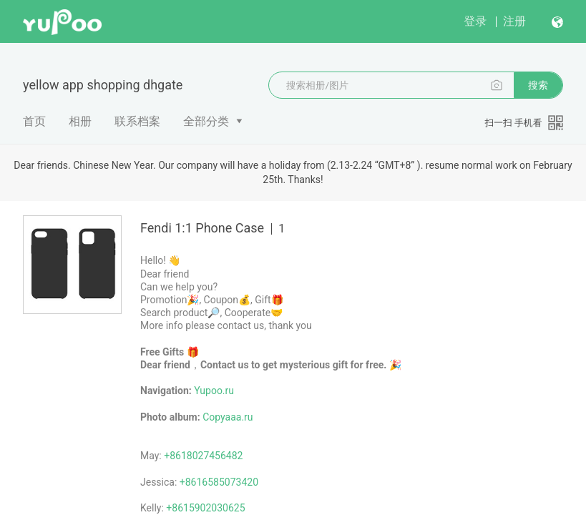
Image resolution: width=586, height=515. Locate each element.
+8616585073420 (219, 482)
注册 (514, 21)
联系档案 (137, 121)
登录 (475, 21)
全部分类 (206, 121)
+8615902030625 (205, 508)
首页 (34, 121)
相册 (80, 121)
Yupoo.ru (214, 390)
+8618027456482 (203, 455)
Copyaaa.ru (227, 417)
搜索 (538, 85)
